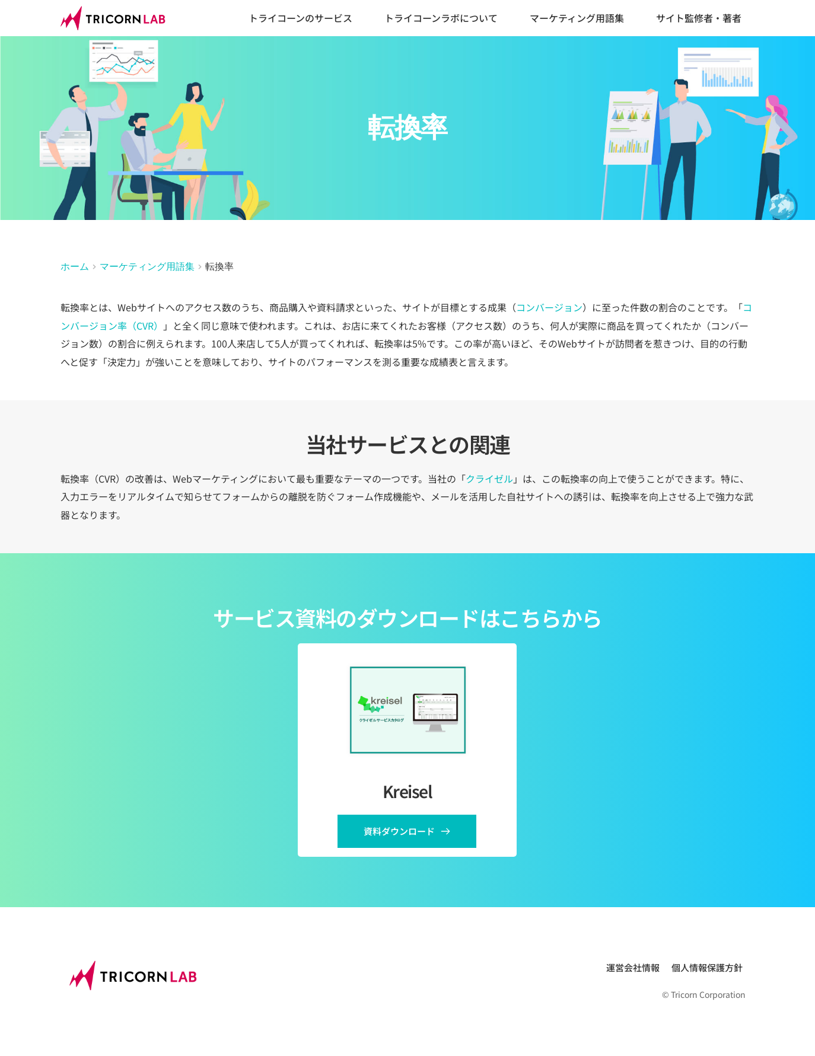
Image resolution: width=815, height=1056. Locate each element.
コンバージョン (549, 307)
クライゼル (489, 478)
